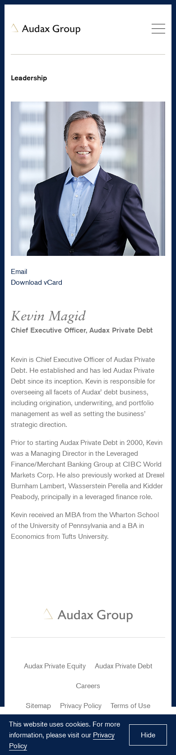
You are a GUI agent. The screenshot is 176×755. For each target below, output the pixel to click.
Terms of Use (130, 705)
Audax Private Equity (55, 665)
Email (19, 271)
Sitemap (38, 705)
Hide (148, 734)
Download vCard (36, 282)
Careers (88, 685)
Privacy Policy (81, 705)
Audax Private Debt (124, 665)
